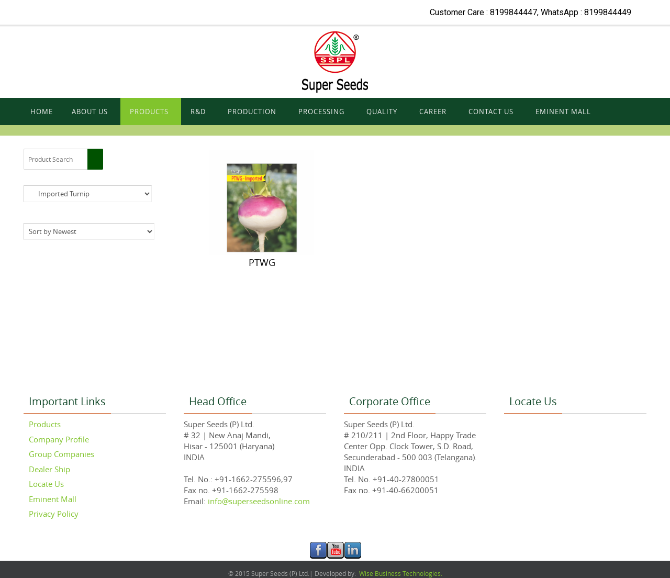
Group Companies (61, 454)
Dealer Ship (49, 469)
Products (45, 424)
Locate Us (46, 484)
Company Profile (59, 439)
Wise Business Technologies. (400, 573)
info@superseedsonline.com (258, 501)
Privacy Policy (54, 513)
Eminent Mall (52, 499)
